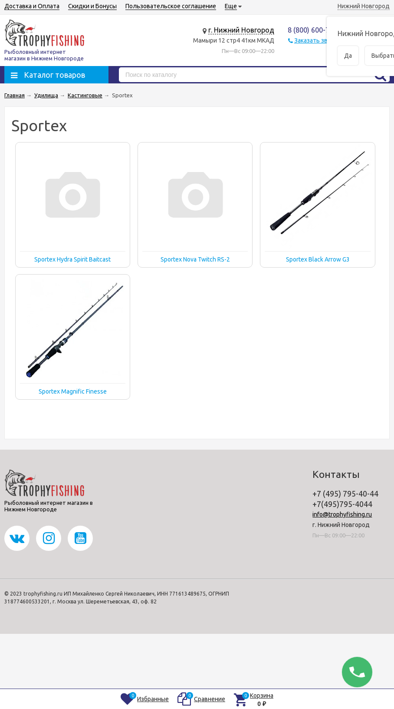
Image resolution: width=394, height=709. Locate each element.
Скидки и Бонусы (92, 6)
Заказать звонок (317, 40)
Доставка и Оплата (31, 6)
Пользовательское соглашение (170, 6)
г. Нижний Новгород (241, 30)
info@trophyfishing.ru (342, 514)
